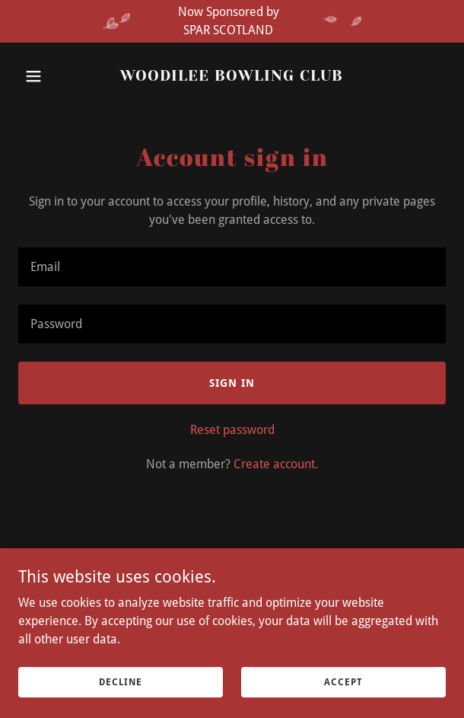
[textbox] (232, 266)
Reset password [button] (232, 430)
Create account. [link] (276, 464)
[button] (50, 76)
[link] (231, 76)
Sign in (232, 383)
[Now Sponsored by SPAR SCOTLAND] (232, 21)
